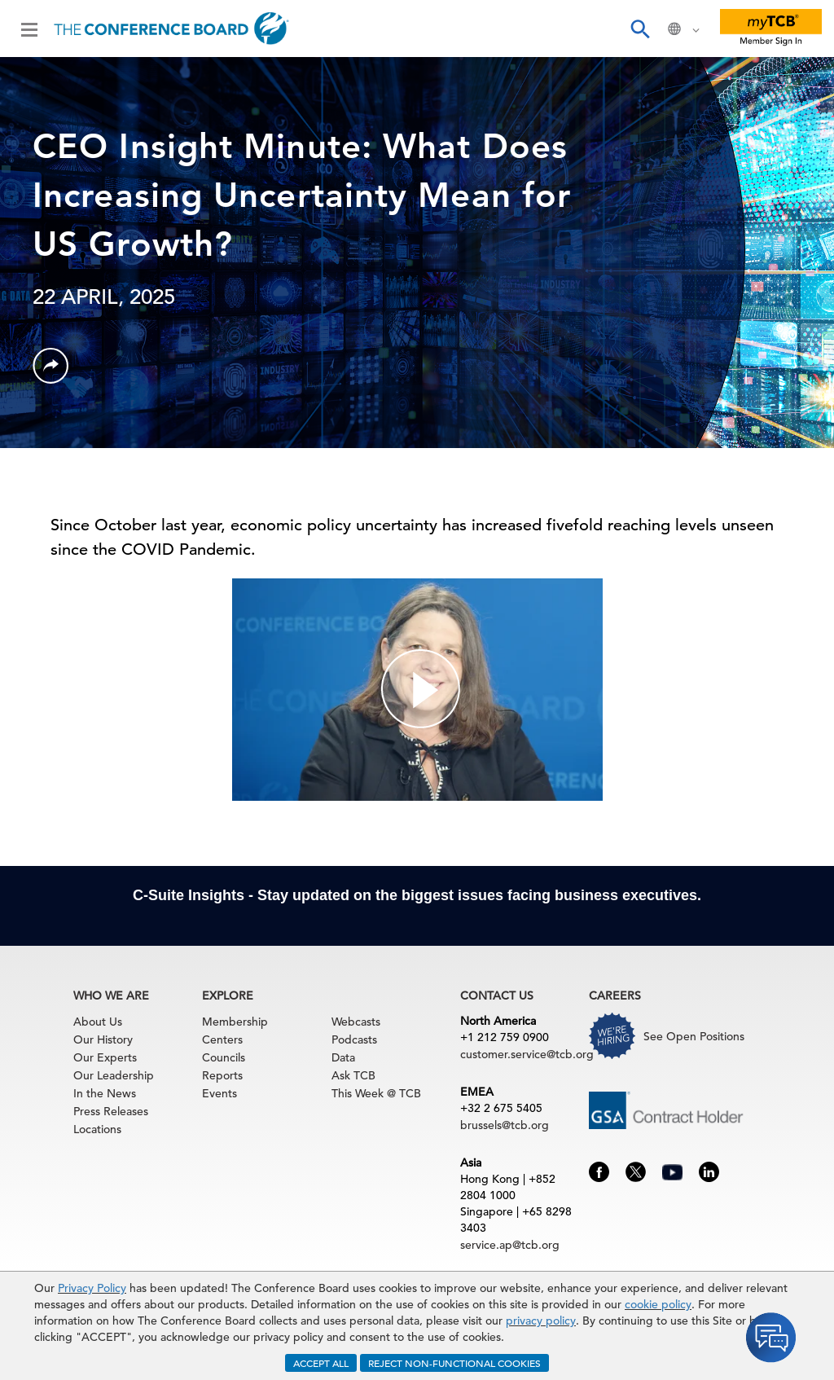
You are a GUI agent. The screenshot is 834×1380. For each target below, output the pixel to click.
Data (343, 1057)
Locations (97, 1129)
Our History (103, 1039)
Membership (235, 1021)
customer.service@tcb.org (527, 1054)
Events (219, 1093)
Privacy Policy (92, 1288)
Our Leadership (113, 1075)
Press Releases (110, 1111)
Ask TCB (353, 1075)
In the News (104, 1093)
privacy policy (541, 1320)
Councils (223, 1057)
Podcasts (354, 1039)
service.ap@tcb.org (510, 1244)
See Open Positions (693, 1036)
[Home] (171, 28)
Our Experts (105, 1057)
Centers (222, 1039)
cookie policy (658, 1304)
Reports (222, 1075)
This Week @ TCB (376, 1093)
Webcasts (355, 1021)
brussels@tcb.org (504, 1125)
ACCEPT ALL (321, 1362)
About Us (97, 1021)
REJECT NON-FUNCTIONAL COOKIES (454, 1362)
